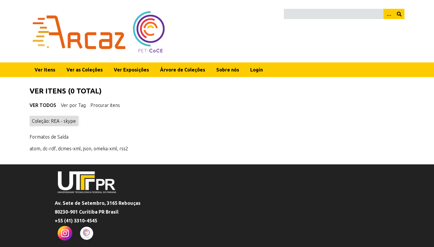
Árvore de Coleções (182, 69)
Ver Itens (45, 69)
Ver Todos (43, 105)
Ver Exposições (131, 69)
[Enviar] (399, 14)
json (87, 148)
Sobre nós (227, 69)
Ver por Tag (73, 105)
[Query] (344, 14)
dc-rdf (49, 148)
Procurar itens (105, 105)
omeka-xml (105, 148)
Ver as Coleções (84, 69)
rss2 (123, 148)
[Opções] (388, 14)
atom (35, 148)
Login (256, 69)
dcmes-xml (69, 148)
